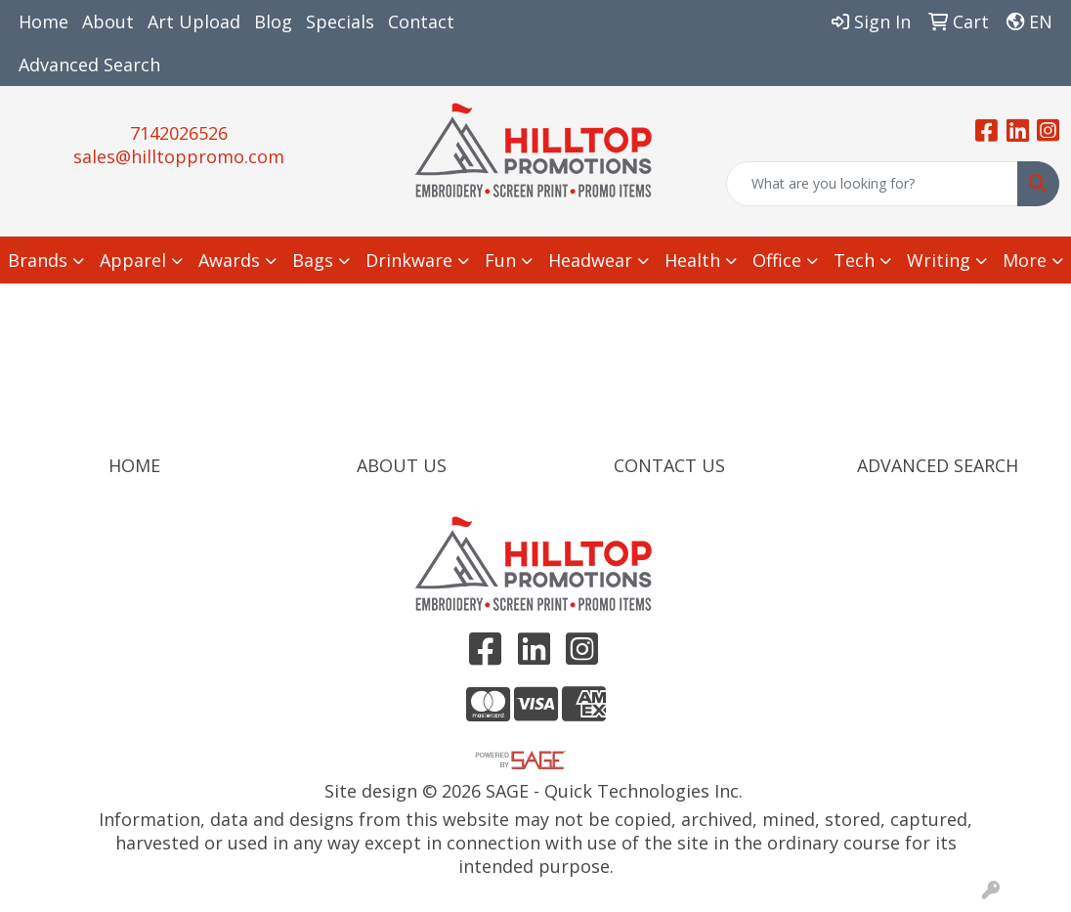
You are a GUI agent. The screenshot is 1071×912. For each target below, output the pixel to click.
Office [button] (776, 260)
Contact (421, 21)
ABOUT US (402, 465)
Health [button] (692, 260)
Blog (273, 21)
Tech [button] (854, 260)
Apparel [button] (133, 260)
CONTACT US (669, 465)
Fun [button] (500, 260)
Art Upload (194, 21)
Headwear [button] (590, 260)
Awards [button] (229, 260)
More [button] (1025, 260)
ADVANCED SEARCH (937, 465)
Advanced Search (89, 64)
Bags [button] (312, 260)
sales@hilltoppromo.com (178, 156)
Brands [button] (37, 260)
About (108, 21)
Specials (340, 21)
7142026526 (179, 133)
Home (43, 21)
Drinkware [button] (408, 260)
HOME (134, 465)
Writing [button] (938, 260)
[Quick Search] (872, 183)
